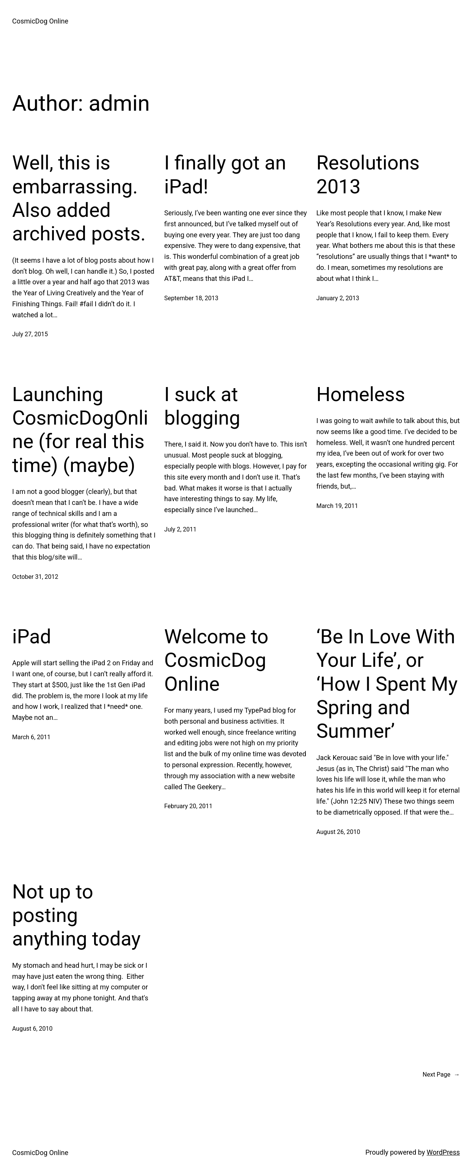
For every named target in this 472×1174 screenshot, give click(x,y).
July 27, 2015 (30, 334)
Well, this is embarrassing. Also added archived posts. (79, 198)
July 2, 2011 (180, 529)
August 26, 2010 (338, 831)
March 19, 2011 (337, 505)
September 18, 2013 (191, 298)
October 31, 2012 (35, 576)
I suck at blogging (202, 406)
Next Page (441, 1075)
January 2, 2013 (337, 298)
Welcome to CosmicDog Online (216, 660)
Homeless (360, 394)
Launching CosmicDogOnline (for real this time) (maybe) (80, 430)
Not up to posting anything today (76, 915)
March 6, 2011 (31, 737)
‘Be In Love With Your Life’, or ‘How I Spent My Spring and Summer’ (387, 684)
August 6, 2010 (32, 1028)
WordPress (443, 1152)
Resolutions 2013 (368, 174)
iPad (31, 636)
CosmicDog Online (40, 21)
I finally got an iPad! (225, 174)
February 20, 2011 (188, 806)
